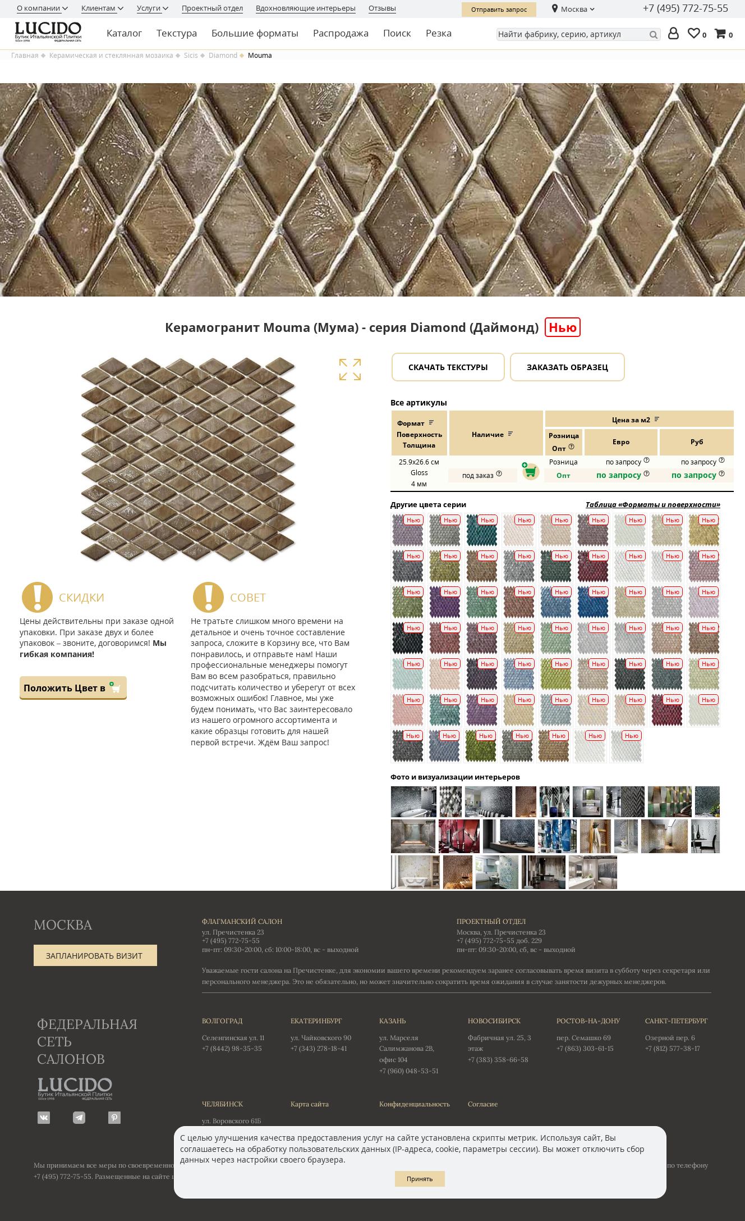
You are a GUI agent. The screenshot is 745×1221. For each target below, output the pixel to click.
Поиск (397, 32)
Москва (574, 9)
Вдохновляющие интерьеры (306, 8)
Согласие (483, 1104)
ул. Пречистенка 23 (233, 932)
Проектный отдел (212, 8)
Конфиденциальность (412, 1104)
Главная (25, 56)
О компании (39, 8)
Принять (420, 1178)
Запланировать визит (94, 955)
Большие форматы (254, 32)
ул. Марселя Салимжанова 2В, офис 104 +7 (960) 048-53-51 (412, 1044)
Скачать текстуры (448, 367)
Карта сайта (310, 1104)
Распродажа (341, 32)
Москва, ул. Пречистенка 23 (501, 932)
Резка (439, 32)
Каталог (124, 32)
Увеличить (349, 369)
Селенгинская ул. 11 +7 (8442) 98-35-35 (235, 1034)
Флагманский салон (242, 921)
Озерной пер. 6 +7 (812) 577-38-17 (678, 1034)
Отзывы (382, 8)
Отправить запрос (499, 9)
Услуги (149, 8)
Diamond (223, 56)
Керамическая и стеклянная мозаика (111, 56)
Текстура (177, 32)
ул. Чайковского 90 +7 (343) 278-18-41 (324, 1034)
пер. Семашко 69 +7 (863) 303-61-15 (590, 1034)
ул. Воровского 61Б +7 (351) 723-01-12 (235, 1117)
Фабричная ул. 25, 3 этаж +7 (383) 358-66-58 (501, 1039)
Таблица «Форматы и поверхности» (653, 504)
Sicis (191, 56)
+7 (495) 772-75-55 (685, 8)
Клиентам (99, 8)
